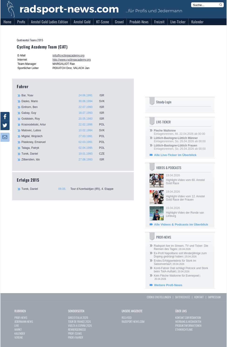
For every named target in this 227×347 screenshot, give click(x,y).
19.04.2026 (188, 179)
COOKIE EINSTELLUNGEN (159, 297)
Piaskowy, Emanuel (65, 142)
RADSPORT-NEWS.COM (133, 321)
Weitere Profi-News (168, 285)
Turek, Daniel (65, 153)
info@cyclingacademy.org (68, 55)
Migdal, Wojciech (65, 136)
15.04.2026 (188, 212)
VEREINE (18, 337)
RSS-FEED (126, 317)
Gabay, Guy (65, 113)
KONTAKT (199, 297)
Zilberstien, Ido (65, 159)
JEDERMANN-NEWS (23, 321)
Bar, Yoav (65, 95)
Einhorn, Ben (65, 107)
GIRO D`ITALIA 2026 (78, 317)
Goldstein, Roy (65, 118)
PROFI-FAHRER (75, 337)
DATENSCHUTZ (182, 297)
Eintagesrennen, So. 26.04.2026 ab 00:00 (180, 139)
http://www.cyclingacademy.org (71, 59)
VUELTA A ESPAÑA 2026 (80, 325)
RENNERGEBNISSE (77, 329)
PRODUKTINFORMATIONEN (188, 325)
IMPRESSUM (214, 297)
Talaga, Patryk (65, 147)
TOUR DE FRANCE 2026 (79, 321)
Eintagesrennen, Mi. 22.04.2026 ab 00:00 (179, 132)
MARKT (18, 329)
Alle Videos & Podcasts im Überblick (181, 224)
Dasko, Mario (65, 101)
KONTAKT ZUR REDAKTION (188, 317)
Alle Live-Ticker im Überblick (175, 155)
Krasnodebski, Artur (65, 124)
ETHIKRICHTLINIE (184, 329)
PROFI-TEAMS (75, 333)
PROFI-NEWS (20, 317)
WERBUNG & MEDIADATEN (188, 321)
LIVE (16, 325)
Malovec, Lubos (65, 130)
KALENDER (19, 333)
